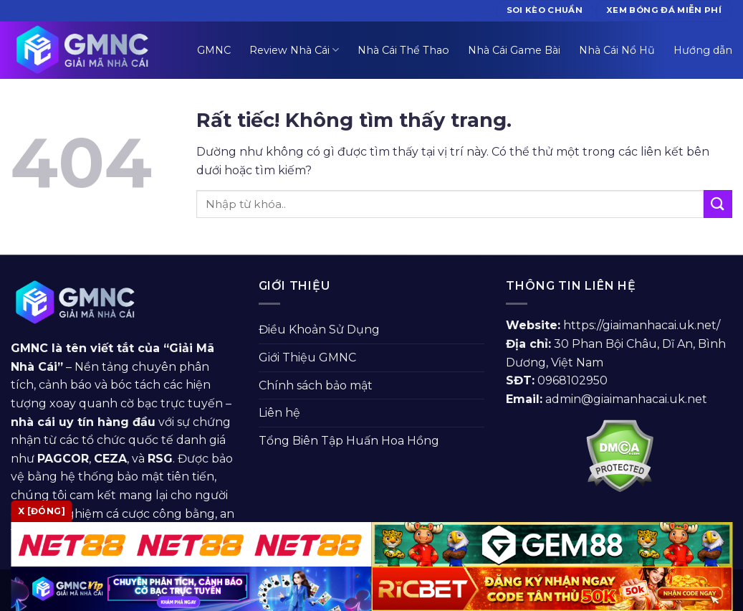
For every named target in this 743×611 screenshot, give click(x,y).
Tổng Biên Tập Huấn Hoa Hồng (349, 440)
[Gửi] (718, 204)
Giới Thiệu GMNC (307, 357)
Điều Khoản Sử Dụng (319, 329)
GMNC (214, 50)
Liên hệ (279, 413)
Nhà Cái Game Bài (514, 50)
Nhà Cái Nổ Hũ (617, 50)
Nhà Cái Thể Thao (403, 50)
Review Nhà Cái (294, 50)
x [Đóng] (41, 511)
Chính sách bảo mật (316, 385)
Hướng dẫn (703, 50)
